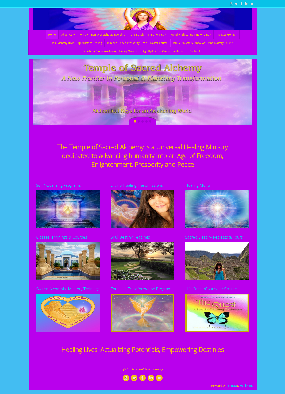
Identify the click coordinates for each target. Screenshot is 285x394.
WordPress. (246, 386)
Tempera (231, 386)
